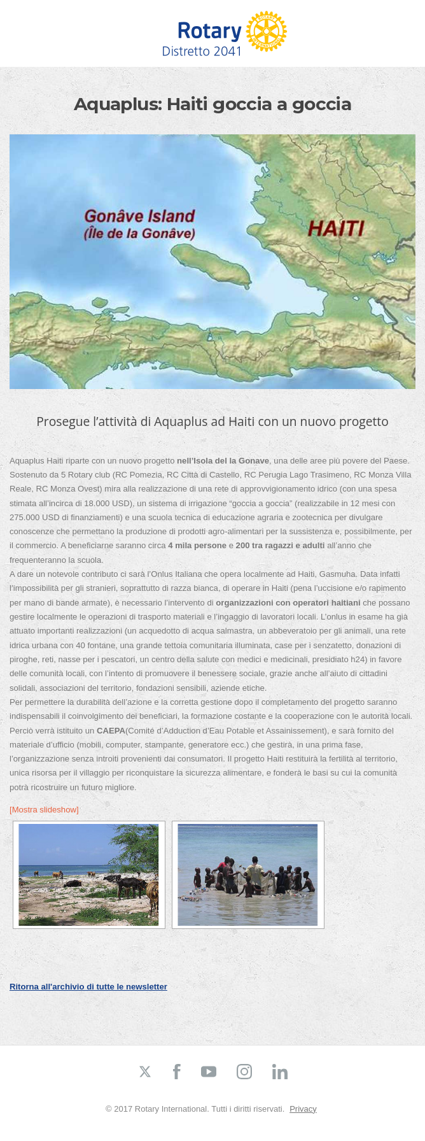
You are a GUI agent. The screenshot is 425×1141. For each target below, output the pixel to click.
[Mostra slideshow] (44, 809)
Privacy (303, 1109)
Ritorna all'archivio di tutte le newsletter (88, 986)
